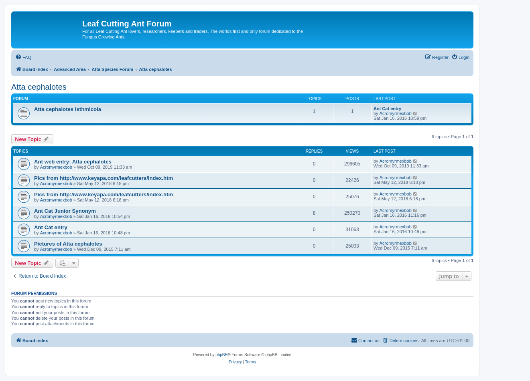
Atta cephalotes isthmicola (67, 109)
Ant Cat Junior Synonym (65, 211)
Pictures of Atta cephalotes (68, 244)
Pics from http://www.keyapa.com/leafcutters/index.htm (103, 178)
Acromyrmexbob (396, 113)
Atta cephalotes (39, 87)
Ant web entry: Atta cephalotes (73, 162)
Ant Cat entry (387, 108)
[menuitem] (23, 57)
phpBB (221, 355)
